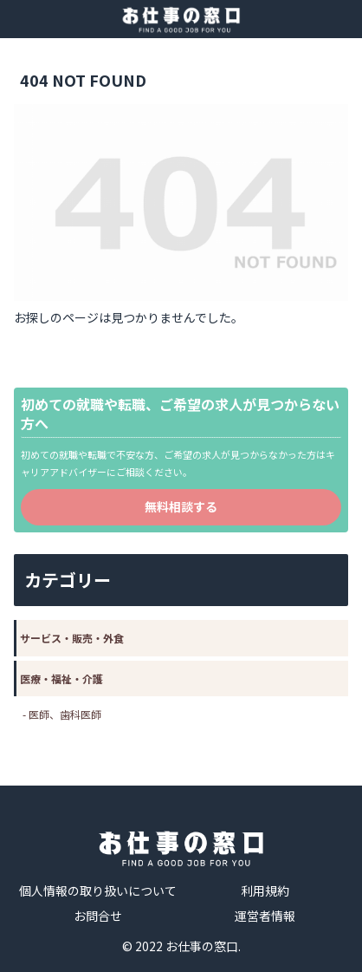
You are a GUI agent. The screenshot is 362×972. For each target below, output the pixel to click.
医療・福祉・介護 (61, 678)
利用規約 (265, 890)
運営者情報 (265, 915)
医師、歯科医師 (65, 714)
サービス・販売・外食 (72, 637)
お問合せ (98, 915)
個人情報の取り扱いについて (98, 890)
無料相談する (181, 506)
